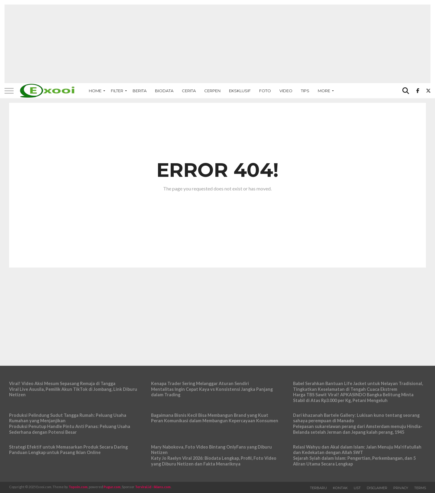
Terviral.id (143, 487)
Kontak (340, 488)
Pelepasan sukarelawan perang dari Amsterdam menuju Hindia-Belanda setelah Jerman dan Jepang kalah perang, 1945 (357, 429)
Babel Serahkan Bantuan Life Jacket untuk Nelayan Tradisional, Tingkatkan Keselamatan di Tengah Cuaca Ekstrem (358, 386)
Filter (117, 90)
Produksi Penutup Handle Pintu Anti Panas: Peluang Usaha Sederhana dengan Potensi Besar (69, 429)
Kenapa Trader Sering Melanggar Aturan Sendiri (200, 383)
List (357, 488)
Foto (265, 90)
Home (95, 90)
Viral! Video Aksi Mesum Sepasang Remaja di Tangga (62, 383)
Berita (140, 90)
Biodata (164, 90)
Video (285, 90)
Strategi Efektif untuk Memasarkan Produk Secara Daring (68, 446)
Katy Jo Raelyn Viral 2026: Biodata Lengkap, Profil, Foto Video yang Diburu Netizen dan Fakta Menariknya (213, 461)
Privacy (400, 488)
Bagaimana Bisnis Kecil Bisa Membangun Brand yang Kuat (209, 415)
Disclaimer (377, 488)
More (324, 90)
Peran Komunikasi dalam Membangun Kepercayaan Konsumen (214, 420)
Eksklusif (240, 90)
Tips (305, 90)
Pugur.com (112, 487)
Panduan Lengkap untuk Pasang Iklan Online (55, 452)
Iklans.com (162, 487)
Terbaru (318, 488)
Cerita (189, 90)
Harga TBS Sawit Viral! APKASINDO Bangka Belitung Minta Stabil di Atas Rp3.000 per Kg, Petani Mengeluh (353, 397)
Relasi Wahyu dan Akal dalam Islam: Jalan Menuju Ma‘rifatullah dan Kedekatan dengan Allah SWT (357, 449)
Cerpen (212, 90)
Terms (420, 488)
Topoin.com (78, 487)
